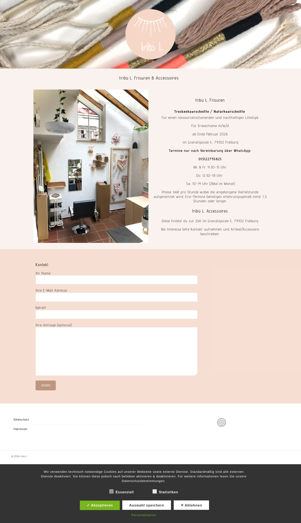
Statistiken (165, 491)
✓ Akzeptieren (100, 505)
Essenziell (121, 491)
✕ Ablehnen (191, 505)
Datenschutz (21, 419)
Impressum (20, 429)
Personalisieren (143, 515)
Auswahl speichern (146, 505)
